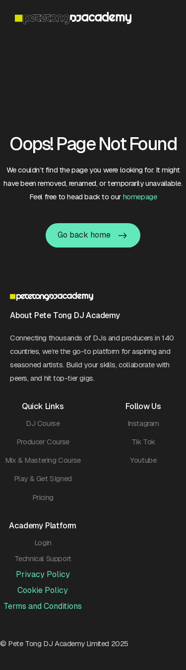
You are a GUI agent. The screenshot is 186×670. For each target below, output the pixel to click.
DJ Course (43, 423)
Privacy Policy (43, 574)
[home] (88, 18)
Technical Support (42, 558)
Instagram (143, 423)
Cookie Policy (42, 590)
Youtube (143, 460)
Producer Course (42, 441)
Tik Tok (143, 441)
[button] (166, 18)
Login (43, 542)
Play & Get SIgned (43, 478)
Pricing (43, 497)
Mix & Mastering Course (43, 460)
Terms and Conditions (42, 606)
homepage (140, 196)
